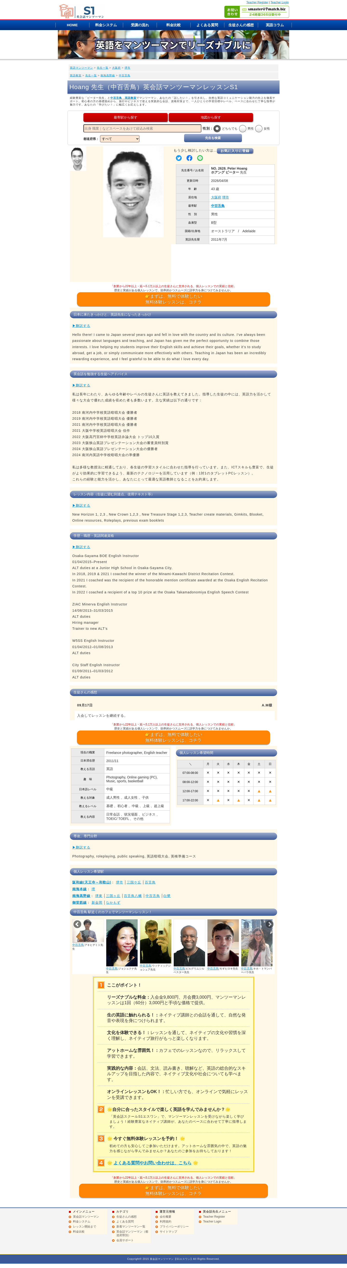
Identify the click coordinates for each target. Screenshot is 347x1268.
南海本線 (79, 889)
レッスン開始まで (84, 1226)
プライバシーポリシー (174, 1226)
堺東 (98, 896)
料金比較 (173, 25)
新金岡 (97, 902)
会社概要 (165, 1216)
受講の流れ (140, 25)
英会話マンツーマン (86, 1216)
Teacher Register (257, 2)
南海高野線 (107, 75)
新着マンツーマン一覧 (130, 1226)
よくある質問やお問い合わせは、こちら (152, 1163)
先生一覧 (102, 67)
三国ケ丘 (134, 882)
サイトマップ (168, 1231)
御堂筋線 (79, 902)
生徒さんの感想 (241, 25)
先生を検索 (213, 138)
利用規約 (165, 1221)
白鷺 (167, 896)
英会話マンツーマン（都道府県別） (132, 1233)
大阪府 (116, 67)
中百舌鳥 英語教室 (123, 97)
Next (270, 924)
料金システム (106, 25)
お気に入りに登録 (234, 151)
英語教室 (75, 75)
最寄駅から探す (125, 117)
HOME (72, 25)
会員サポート (125, 1240)
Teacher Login (280, 2)
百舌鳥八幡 (133, 896)
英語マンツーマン (81, 67)
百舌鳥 (150, 882)
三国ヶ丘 (113, 896)
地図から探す (211, 117)
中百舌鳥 (124, 75)
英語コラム (275, 25)
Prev (77, 924)
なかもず (113, 902)
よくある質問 (207, 25)
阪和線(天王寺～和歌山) (91, 882)
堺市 (127, 67)
